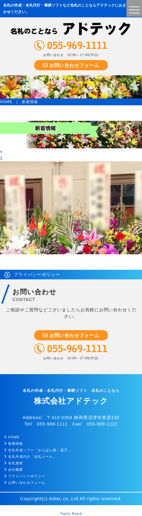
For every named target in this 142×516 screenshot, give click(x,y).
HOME (6, 102)
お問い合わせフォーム (71, 65)
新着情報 (13, 443)
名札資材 (13, 463)
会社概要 (13, 469)
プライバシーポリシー (37, 274)
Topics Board (71, 513)
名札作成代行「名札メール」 (30, 456)
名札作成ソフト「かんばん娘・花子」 (37, 450)
